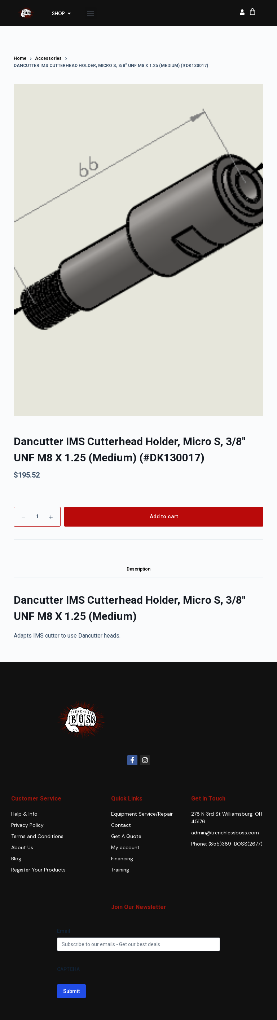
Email (63, 931)
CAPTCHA (68, 969)
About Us (22, 847)
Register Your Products (38, 869)
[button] (91, 13)
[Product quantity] (37, 517)
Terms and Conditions (37, 836)
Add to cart (164, 516)
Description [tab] (138, 569)
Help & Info (24, 814)
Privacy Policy (27, 825)
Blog (16, 858)
